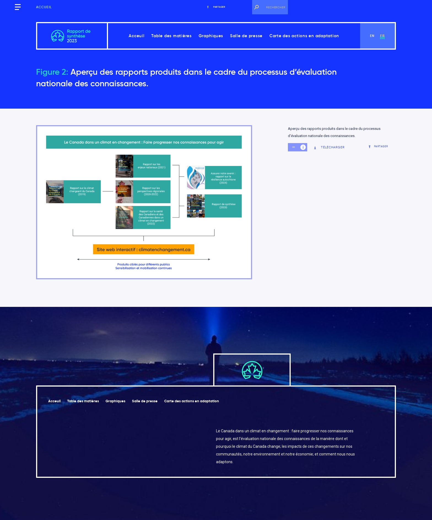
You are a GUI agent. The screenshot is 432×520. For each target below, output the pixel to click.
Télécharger (329, 147)
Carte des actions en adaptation (304, 35)
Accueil (44, 7)
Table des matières (171, 35)
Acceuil (136, 35)
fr (382, 36)
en (372, 36)
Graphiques (211, 35)
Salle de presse (246, 35)
